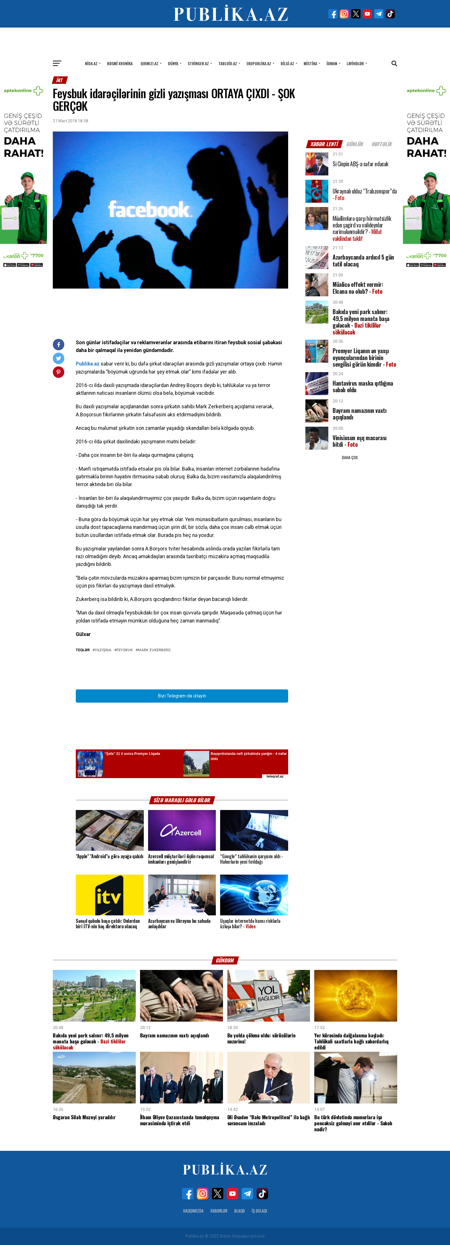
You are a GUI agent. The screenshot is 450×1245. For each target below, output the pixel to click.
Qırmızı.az (149, 63)
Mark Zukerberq (154, 650)
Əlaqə (239, 1211)
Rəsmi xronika (120, 63)
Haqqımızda (193, 1211)
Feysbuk (125, 650)
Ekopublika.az (259, 63)
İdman (332, 63)
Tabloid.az (227, 63)
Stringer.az (198, 63)
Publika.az (88, 364)
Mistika (310, 63)
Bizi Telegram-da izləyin (182, 696)
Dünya (173, 63)
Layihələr (355, 63)
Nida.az (91, 63)
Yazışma (103, 650)
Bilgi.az (287, 63)
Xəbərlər (218, 1211)
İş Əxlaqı (259, 1211)
